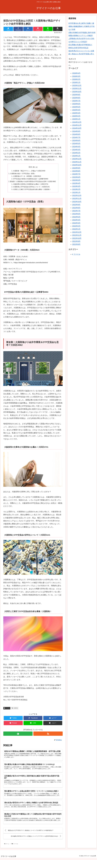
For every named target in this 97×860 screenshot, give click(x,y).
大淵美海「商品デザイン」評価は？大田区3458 (29, 171)
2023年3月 (76, 186)
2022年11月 (76, 198)
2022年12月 (76, 195)
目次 (30, 167)
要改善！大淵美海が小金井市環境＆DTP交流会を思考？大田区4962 (33, 182)
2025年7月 (76, 101)
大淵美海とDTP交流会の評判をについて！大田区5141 (31, 187)
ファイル (7, 709)
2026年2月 (76, 79)
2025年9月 (76, 95)
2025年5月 (76, 107)
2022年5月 (76, 217)
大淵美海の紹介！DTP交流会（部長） (23, 174)
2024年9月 (76, 131)
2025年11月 (76, 88)
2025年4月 (76, 110)
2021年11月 (76, 235)
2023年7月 (76, 174)
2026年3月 (76, 76)
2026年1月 (76, 82)
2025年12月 (76, 85)
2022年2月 (76, 226)
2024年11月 (76, 125)
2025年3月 (76, 113)
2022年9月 (76, 205)
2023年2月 (76, 189)
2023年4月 (76, 183)
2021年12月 (76, 232)
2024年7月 (76, 137)
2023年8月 (76, 171)
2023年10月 (76, 165)
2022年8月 (76, 208)
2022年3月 (76, 223)
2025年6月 (76, 104)
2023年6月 (76, 177)
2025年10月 (76, 92)
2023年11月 (76, 162)
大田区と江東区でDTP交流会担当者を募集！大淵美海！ (32, 190)
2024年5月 (76, 143)
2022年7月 (76, 211)
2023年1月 (76, 192)
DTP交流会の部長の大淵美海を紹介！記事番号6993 (30, 179)
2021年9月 (76, 241)
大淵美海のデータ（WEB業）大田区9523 (27, 176)
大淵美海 (15, 709)
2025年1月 (76, 119)
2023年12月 (76, 159)
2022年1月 (76, 229)
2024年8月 (76, 134)
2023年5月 (76, 180)
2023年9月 (76, 168)
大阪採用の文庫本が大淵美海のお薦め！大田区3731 (30, 185)
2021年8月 (76, 244)
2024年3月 (76, 150)
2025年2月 (76, 116)
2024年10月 (76, 128)
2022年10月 (76, 202)
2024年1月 (76, 156)
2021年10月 (76, 238)
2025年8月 (76, 98)
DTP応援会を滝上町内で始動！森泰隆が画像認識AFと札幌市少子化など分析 (81, 26)
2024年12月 (76, 122)
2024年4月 (76, 147)
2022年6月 (76, 214)
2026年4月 (76, 73)
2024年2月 (76, 153)
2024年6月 (76, 140)
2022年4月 (76, 220)
